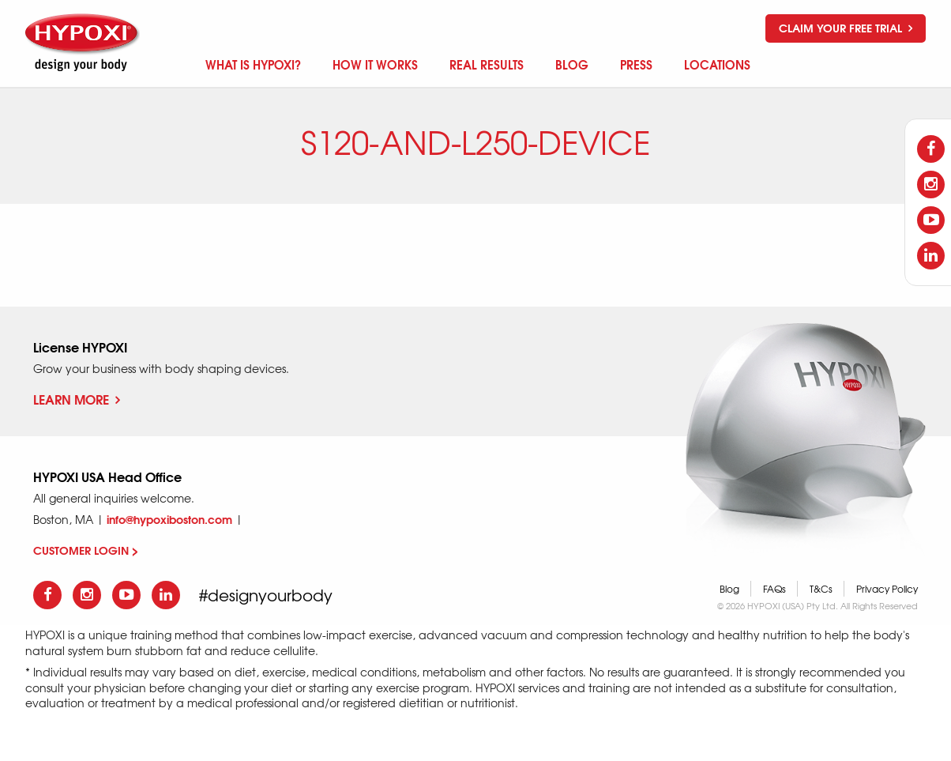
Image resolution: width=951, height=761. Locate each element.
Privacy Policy (887, 589)
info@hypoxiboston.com (169, 519)
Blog (729, 589)
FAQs (774, 589)
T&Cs (821, 589)
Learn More (76, 399)
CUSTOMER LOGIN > (85, 550)
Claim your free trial (845, 27)
